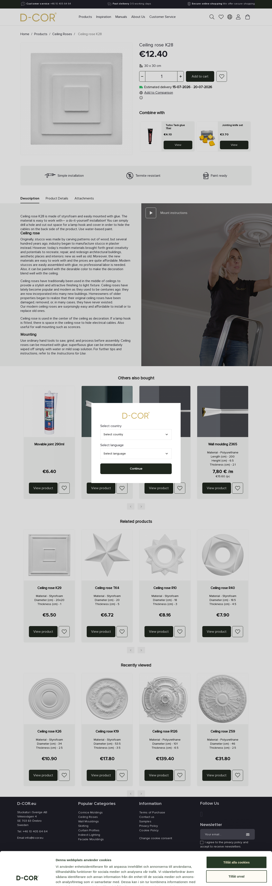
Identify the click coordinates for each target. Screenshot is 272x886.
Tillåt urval (237, 844)
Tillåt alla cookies (236, 830)
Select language (114, 453)
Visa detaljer (230, 877)
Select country (113, 434)
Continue (136, 468)
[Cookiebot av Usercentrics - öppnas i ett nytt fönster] (27, 878)
